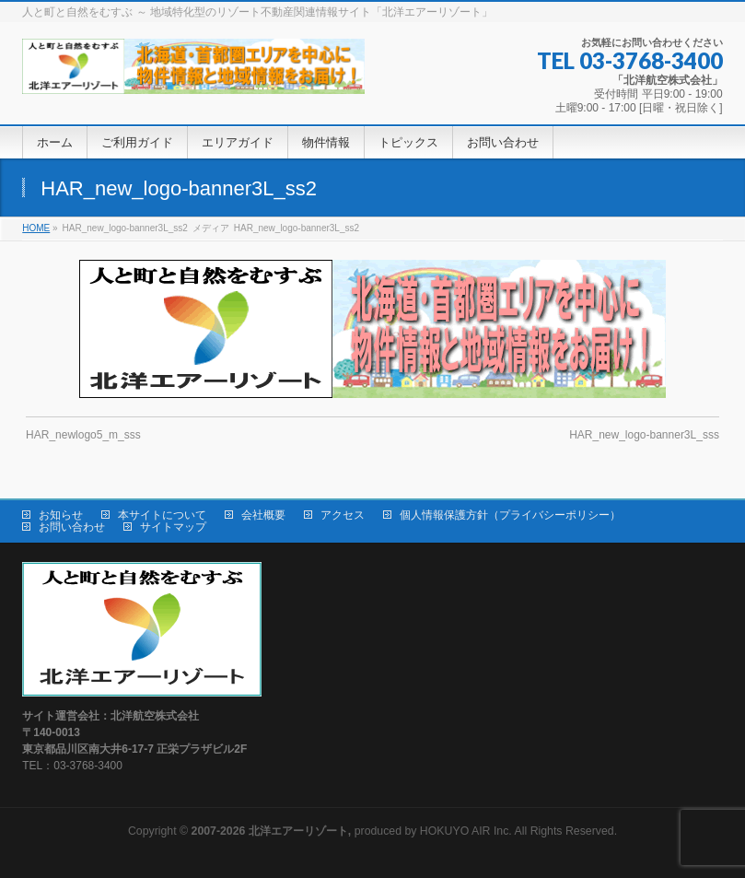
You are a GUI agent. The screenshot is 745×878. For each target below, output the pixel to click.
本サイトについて (162, 515)
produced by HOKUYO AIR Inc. (352, 831)
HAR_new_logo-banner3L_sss (644, 434)
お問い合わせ (72, 527)
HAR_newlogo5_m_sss (83, 434)
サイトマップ (173, 527)
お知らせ (61, 515)
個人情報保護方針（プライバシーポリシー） (510, 515)
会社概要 (263, 515)
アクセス (342, 515)
